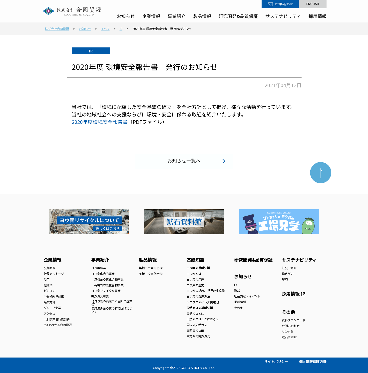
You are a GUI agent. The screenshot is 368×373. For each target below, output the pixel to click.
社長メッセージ (54, 273)
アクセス (49, 313)
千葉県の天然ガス (198, 336)
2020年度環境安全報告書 (100, 121)
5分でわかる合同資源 (58, 325)
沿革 (47, 279)
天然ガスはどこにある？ (203, 319)
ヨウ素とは (194, 273)
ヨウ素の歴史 (195, 285)
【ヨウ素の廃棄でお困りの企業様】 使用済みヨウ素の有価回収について (111, 306)
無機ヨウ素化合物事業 (107, 279)
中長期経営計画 (54, 296)
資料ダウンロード (293, 320)
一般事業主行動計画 (57, 319)
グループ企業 (52, 308)
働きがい (288, 273)
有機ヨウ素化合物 (150, 273)
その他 (238, 307)
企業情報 (151, 16)
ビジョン (49, 290)
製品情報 (202, 16)
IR (235, 284)
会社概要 (49, 268)
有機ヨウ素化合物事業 (107, 285)
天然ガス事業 (100, 296)
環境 (285, 279)
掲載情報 (240, 302)
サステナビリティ (283, 16)
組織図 (48, 285)
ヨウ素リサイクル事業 (106, 290)
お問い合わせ (284, 4)
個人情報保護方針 (313, 361)
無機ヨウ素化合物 (150, 268)
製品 (237, 290)
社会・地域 (289, 268)
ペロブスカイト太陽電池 (203, 302)
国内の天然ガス (197, 325)
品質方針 (49, 302)
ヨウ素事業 (98, 268)
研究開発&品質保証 (238, 16)
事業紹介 (177, 16)
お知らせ (126, 16)
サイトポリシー (276, 361)
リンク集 (288, 331)
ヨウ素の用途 (195, 279)
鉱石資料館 (289, 337)
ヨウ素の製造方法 (198, 296)
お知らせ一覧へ (184, 160)
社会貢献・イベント (247, 296)
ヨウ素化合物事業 (103, 273)
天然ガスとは (195, 313)
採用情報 (318, 16)
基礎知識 (195, 259)
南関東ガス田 (195, 330)
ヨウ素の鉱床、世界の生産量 (206, 290)
